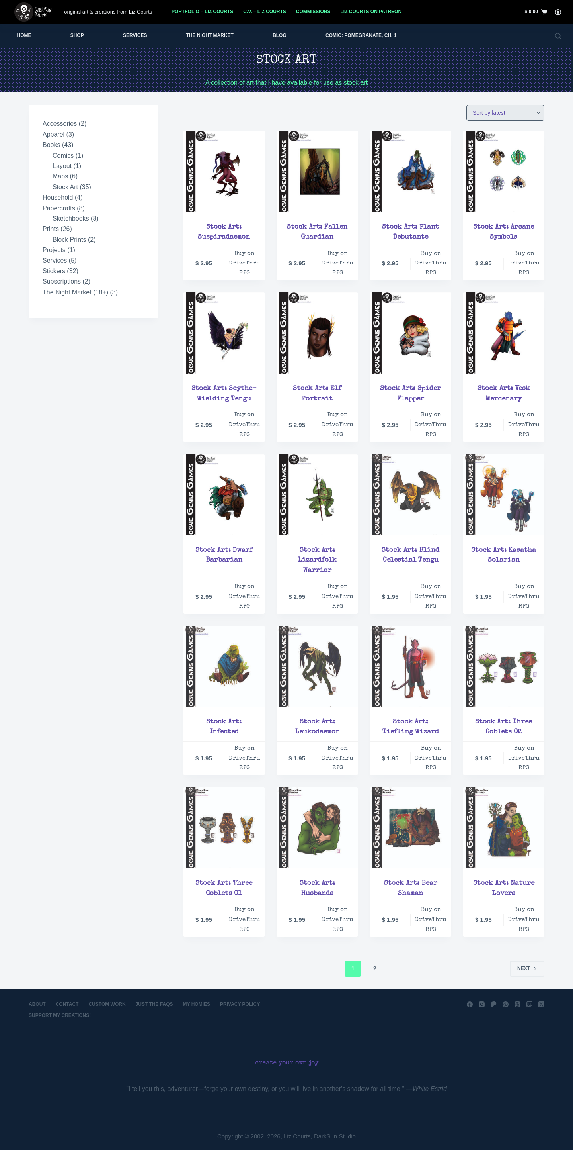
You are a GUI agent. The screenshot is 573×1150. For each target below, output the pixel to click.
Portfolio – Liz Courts (202, 11)
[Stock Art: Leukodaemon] (317, 666)
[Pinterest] (506, 1004)
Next (527, 968)
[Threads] (517, 1004)
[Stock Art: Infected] (224, 666)
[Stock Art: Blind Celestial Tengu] (410, 494)
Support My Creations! (60, 1015)
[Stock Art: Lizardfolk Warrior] (317, 494)
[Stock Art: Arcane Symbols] (503, 171)
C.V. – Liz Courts (264, 11)
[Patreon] (494, 1004)
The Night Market (210, 35)
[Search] (558, 36)
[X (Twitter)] (541, 1004)
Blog (279, 35)
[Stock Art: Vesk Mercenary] (503, 333)
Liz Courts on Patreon (371, 11)
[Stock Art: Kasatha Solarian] (503, 494)
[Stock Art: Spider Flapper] (410, 333)
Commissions (313, 11)
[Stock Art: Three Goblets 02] (503, 666)
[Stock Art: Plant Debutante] (410, 171)
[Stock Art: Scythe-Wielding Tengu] (224, 333)
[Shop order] (505, 113)
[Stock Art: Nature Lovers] (503, 827)
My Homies (196, 1004)
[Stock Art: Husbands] (317, 827)
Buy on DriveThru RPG (244, 263)
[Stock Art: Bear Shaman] (410, 827)
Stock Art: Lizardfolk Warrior (317, 560)
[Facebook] (470, 1004)
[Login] (558, 12)
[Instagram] (482, 1004)
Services (135, 35)
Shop (77, 35)
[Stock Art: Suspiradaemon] (224, 171)
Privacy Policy (240, 1004)
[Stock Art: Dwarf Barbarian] (224, 494)
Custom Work (106, 1004)
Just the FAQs (154, 1004)
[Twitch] (529, 1004)
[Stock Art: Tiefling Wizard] (410, 666)
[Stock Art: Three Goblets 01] (224, 827)
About (37, 1004)
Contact (67, 1004)
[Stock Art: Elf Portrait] (317, 333)
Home (24, 35)
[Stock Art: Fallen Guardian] (317, 171)
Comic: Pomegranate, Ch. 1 (360, 35)
